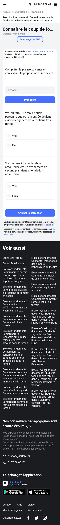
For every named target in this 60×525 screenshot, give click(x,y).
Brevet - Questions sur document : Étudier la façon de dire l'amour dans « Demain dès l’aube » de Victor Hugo (44, 316)
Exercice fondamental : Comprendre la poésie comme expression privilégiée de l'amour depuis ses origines (15, 275)
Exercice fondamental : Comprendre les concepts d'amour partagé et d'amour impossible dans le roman (15, 356)
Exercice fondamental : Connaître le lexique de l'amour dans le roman (15, 390)
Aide (19, 504)
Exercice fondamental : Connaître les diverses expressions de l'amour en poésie (15, 291)
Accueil (7, 11)
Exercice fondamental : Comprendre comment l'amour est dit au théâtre (44, 300)
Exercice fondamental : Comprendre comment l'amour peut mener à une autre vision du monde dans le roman (15, 375)
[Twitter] (36, 517)
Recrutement (35, 510)
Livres (31, 504)
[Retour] (6, 4)
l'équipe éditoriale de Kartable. (40, 51)
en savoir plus (50, 225)
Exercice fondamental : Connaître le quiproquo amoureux (44, 287)
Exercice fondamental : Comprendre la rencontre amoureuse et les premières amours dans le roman (15, 337)
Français (36, 11)
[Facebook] (28, 517)
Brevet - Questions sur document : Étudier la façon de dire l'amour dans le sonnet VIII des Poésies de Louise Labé (44, 336)
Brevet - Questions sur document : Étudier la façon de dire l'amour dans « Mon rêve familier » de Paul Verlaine (43, 398)
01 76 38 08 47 (42, 4)
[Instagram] (44, 517)
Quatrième (21, 11)
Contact (7, 504)
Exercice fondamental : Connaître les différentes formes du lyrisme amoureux (15, 306)
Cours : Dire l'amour (14, 263)
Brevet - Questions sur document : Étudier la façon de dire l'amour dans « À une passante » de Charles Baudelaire (44, 357)
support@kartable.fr (19, 456)
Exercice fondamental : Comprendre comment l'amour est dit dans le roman (15, 403)
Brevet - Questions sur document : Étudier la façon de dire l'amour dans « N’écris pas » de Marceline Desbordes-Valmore (44, 377)
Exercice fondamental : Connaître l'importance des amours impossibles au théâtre (44, 262)
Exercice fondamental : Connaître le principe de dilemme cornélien (44, 275)
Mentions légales (12, 510)
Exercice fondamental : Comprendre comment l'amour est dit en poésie (15, 321)
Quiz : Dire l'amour (13, 257)
